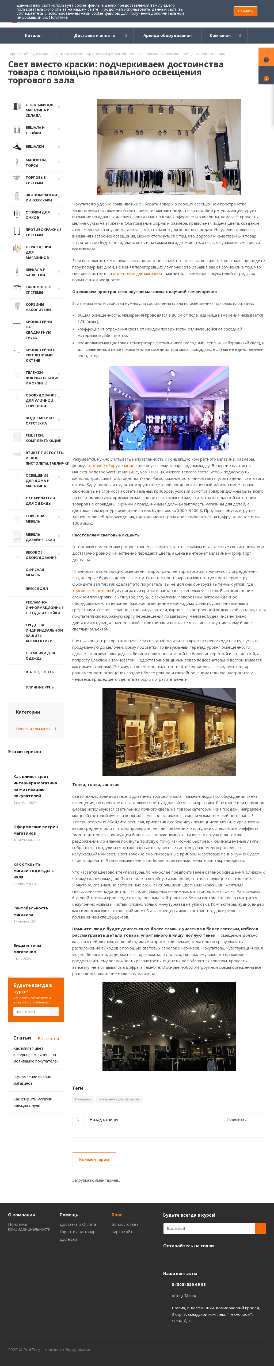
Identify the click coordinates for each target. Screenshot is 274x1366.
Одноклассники (168, 1258)
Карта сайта (123, 1231)
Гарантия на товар (78, 1231)
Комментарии (94, 1159)
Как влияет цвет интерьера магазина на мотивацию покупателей (36, 1052)
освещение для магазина (137, 273)
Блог (117, 1215)
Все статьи (48, 1036)
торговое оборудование (110, 465)
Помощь (69, 1215)
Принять (245, 11)
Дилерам (68, 1239)
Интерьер (83, 1099)
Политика (58, 17)
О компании (21, 1215)
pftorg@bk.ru (184, 1295)
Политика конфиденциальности (29, 1226)
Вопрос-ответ (125, 1224)
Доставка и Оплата (78, 1224)
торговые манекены (91, 590)
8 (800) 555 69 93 (189, 1284)
